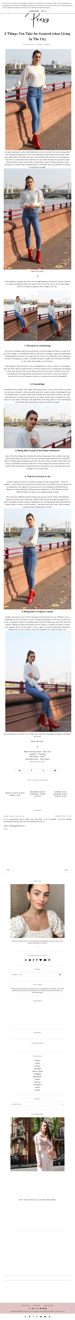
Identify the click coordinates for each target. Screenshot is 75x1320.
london (46, 44)
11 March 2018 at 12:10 (62, 816)
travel (37, 1063)
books (37, 1087)
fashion (39, 44)
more (37, 947)
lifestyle (37, 1082)
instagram (38, 1085)
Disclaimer (48, 1305)
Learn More (34, 11)
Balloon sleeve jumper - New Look (37, 752)
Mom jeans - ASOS (37, 756)
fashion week (37, 1071)
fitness (37, 1090)
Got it (44, 11)
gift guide (37, 1077)
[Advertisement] (37, 1250)
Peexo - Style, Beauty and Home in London (39, 1311)
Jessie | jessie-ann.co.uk (14, 816)
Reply (6, 829)
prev (8, 870)
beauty (37, 1066)
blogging (37, 1074)
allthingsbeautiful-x (17, 826)
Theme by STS (61, 1311)
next (66, 870)
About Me (26, 1305)
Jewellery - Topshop (37, 754)
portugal (37, 1069)
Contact (37, 1305)
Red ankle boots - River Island (37, 759)
